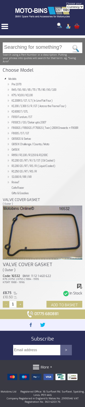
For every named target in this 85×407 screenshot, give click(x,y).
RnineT (15, 182)
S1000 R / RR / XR (22, 177)
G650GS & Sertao (21, 139)
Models (12, 79)
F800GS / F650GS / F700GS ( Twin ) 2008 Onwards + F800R (45, 128)
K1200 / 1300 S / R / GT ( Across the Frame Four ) (39, 106)
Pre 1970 (16, 84)
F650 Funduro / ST (22, 117)
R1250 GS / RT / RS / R (24, 171)
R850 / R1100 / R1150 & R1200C (30, 155)
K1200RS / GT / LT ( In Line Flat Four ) (32, 100)
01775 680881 (42, 313)
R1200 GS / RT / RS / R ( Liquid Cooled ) (33, 166)
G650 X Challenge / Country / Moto (30, 144)
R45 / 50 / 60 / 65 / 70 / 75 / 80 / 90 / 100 (34, 90)
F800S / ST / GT (20, 133)
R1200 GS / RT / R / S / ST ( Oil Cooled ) (33, 160)
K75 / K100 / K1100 (22, 95)
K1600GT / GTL (20, 111)
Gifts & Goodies (20, 193)
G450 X (15, 149)
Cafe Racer (18, 188)
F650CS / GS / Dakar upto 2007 (29, 122)
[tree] (42, 136)
